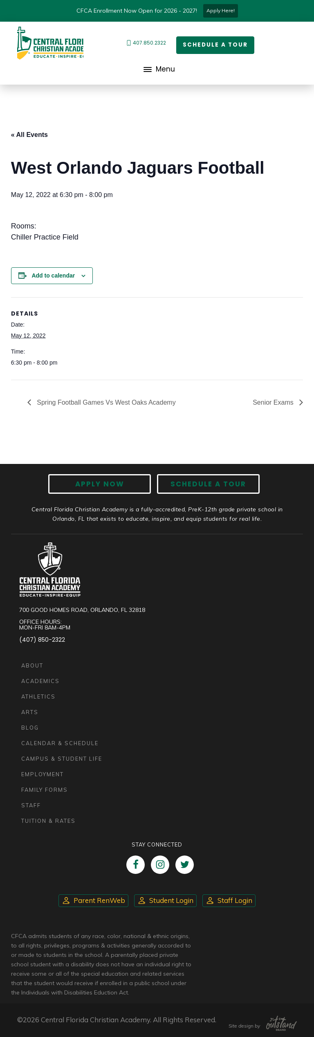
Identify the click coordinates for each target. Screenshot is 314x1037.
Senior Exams (274, 402)
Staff (31, 805)
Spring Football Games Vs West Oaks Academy (105, 402)
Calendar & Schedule (60, 743)
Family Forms (44, 789)
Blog (30, 727)
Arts (29, 712)
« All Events (29, 134)
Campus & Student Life (61, 758)
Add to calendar (53, 275)
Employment (42, 774)
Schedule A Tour (206, 484)
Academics (40, 681)
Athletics (38, 696)
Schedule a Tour (215, 45)
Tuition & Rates (48, 821)
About (32, 665)
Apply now (101, 484)
